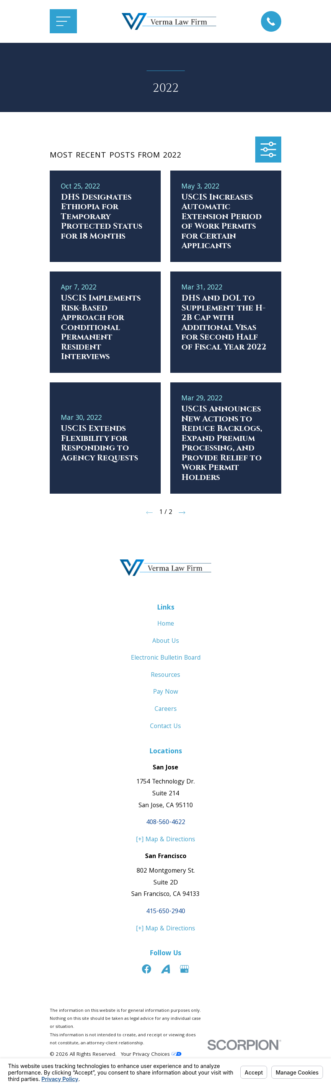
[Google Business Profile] (184, 969)
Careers (166, 709)
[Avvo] (165, 969)
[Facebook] (146, 969)
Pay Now (165, 692)
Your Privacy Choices (151, 1054)
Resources (165, 675)
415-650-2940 (165, 912)
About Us (165, 641)
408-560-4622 (165, 823)
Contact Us (165, 727)
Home (165, 624)
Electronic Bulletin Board (166, 658)
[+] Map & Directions (165, 840)
